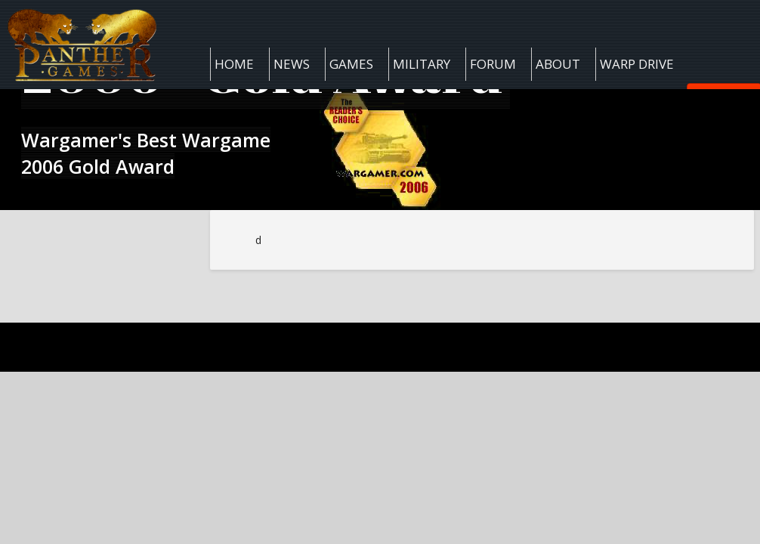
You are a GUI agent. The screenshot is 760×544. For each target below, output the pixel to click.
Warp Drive (637, 64)
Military (421, 64)
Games (351, 64)
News (291, 64)
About (558, 64)
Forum (493, 64)
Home (234, 64)
